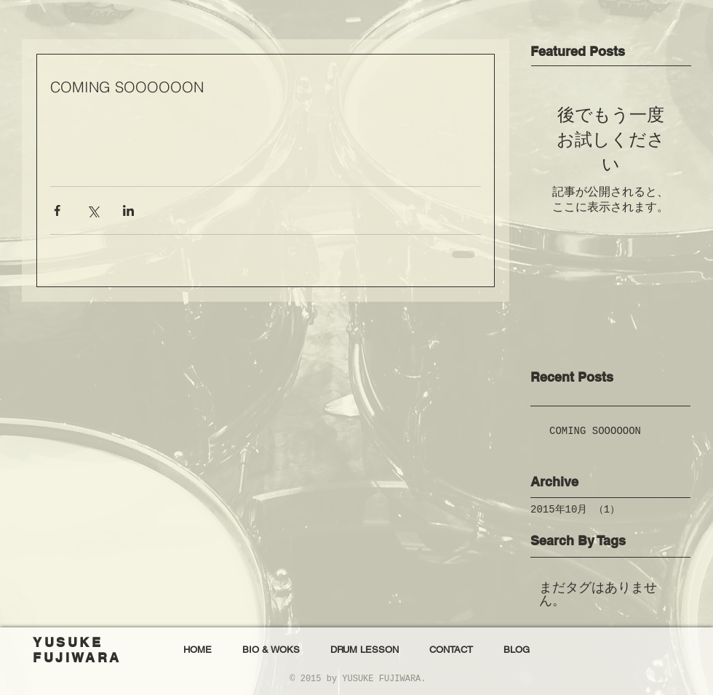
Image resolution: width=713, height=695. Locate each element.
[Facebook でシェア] (57, 210)
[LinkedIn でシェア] (128, 210)
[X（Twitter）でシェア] (93, 210)
